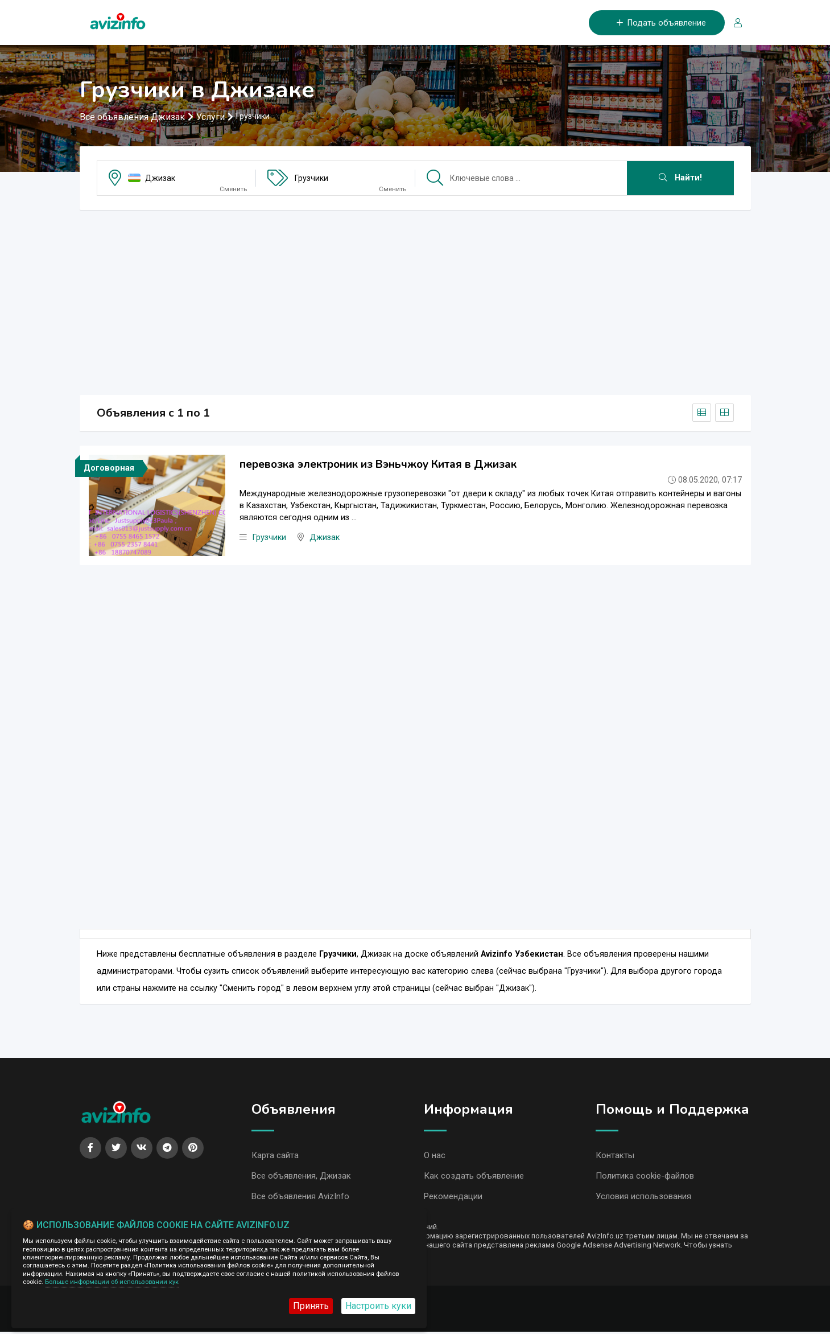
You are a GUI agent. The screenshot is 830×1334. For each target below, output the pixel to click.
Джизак (160, 179)
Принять (311, 1305)
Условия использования (643, 1198)
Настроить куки (378, 1305)
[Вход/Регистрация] (733, 23)
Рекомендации (453, 1198)
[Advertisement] (415, 299)
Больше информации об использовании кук (112, 1282)
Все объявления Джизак (132, 117)
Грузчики (311, 179)
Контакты (615, 1156)
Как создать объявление (474, 1177)
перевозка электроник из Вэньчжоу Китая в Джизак (378, 465)
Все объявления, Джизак (301, 1177)
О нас (434, 1156)
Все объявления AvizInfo (300, 1198)
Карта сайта (275, 1156)
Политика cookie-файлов (645, 1177)
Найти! (680, 178)
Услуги (210, 117)
